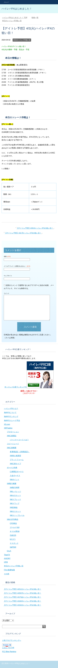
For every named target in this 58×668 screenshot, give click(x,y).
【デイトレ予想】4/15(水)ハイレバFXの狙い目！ (22, 605)
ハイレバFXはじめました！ (17, 8)
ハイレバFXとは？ (11, 408)
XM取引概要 (11, 483)
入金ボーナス (15, 476)
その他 (6, 574)
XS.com (7, 424)
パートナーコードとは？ (19, 440)
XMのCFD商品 (12, 519)
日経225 (13, 535)
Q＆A (9, 551)
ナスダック (14, 543)
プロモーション (13, 432)
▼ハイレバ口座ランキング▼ (29, 387)
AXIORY (7, 558)
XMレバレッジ (15, 491)
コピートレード (13, 444)
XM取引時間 (14, 487)
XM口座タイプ (15, 464)
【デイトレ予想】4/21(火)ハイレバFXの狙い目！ (22, 589)
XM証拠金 (14, 507)
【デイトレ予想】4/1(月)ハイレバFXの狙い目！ (23, 233)
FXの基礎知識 (9, 570)
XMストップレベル (17, 515)
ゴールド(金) (15, 527)
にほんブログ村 (8, 648)
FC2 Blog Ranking (9, 652)
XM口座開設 (11, 436)
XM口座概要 (11, 448)
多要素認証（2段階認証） (20, 452)
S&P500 (13, 547)
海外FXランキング (11, 416)
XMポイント (14, 479)
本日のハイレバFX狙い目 (21, 40)
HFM (6, 562)
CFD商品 (13, 523)
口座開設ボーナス (17, 472)
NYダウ (13, 539)
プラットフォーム (17, 460)
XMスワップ (14, 503)
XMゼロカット (15, 495)
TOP (14, 18)
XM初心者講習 (15, 456)
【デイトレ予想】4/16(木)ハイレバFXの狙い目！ (22, 601)
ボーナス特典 (12, 468)
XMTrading (8, 428)
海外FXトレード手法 (12, 420)
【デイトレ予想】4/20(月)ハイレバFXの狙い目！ (22, 593)
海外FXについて (10, 412)
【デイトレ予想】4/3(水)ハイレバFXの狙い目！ (35, 228)
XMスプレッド (15, 499)
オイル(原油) (15, 531)
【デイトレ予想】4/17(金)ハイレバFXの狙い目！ (22, 597)
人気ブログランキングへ (11, 640)
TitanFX (7, 555)
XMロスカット (15, 511)
